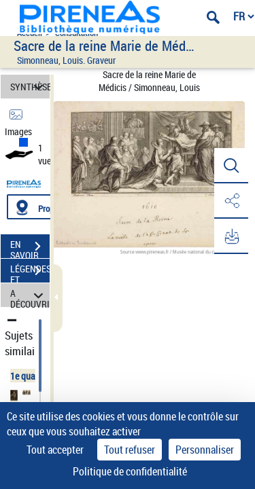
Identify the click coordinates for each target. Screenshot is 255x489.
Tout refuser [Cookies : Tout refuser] (129, 449)
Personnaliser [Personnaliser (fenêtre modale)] (204, 449)
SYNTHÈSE (30, 86)
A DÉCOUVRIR (30, 295)
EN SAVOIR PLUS (30, 248)
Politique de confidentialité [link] (130, 471)
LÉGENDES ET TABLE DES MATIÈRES (30, 272)
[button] (231, 165)
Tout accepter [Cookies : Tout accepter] (55, 449)
